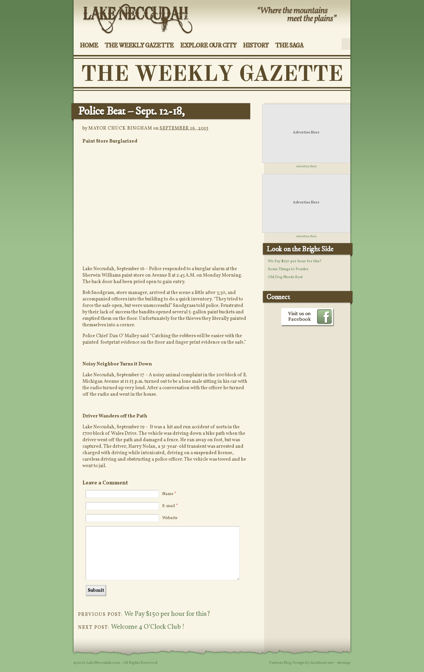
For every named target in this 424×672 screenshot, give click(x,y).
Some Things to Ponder (288, 269)
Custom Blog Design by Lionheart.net (301, 663)
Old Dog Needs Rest (285, 277)
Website (170, 518)
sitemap (343, 663)
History (256, 45)
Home (89, 45)
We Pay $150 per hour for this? (167, 614)
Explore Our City (208, 45)
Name (169, 494)
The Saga (289, 45)
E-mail (170, 506)
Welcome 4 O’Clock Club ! (147, 627)
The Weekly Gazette (139, 45)
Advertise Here (306, 132)
